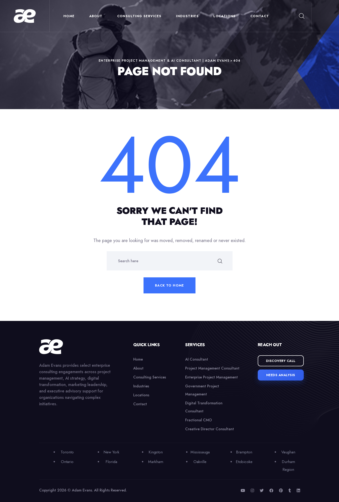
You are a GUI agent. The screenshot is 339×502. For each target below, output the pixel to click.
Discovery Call (281, 361)
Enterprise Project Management (211, 377)
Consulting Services (139, 16)
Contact (259, 16)
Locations (224, 16)
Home (69, 16)
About (96, 16)
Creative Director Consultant (209, 429)
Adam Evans (82, 490)
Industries (187, 16)
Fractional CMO (198, 420)
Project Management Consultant (212, 368)
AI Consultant (196, 359)
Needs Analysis (280, 375)
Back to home (169, 285)
